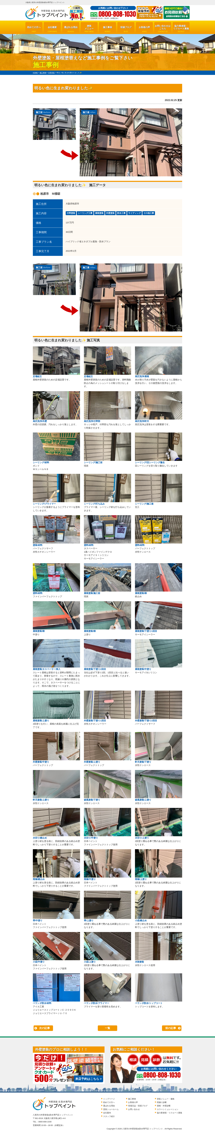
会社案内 (107, 1113)
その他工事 (148, 213)
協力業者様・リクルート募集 (181, 29)
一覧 (107, 1028)
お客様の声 (144, 29)
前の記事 (170, 1028)
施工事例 (107, 29)
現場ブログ (125, 29)
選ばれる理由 (70, 29)
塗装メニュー (89, 29)
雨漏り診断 (162, 1102)
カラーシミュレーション (167, 1109)
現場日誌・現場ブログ (138, 1106)
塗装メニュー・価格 (165, 1099)
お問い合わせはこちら (162, 29)
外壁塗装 (110, 213)
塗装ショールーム (111, 1109)
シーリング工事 (85, 213)
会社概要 (52, 29)
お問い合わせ (134, 1109)
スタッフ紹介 (109, 1116)
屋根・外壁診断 (164, 1106)
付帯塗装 (71, 213)
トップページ (109, 1099)
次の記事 (44, 1028)
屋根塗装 (99, 213)
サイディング (134, 213)
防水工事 (121, 213)
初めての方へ (33, 29)
